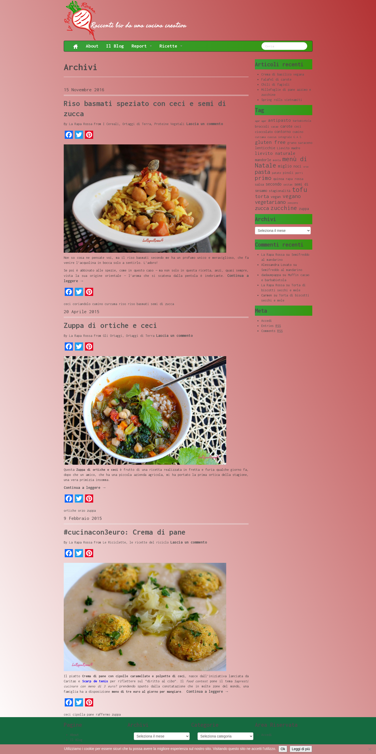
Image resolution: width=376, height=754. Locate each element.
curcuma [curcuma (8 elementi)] (260, 137)
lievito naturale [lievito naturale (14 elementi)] (275, 153)
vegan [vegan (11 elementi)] (276, 196)
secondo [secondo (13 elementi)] (274, 184)
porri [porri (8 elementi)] (299, 172)
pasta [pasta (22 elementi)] (262, 172)
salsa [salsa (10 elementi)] (259, 184)
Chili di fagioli (275, 84)
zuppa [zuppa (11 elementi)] (304, 208)
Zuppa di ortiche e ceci (110, 325)
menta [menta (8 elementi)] (277, 160)
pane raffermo (98, 714)
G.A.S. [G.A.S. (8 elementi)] (298, 137)
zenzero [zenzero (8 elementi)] (292, 202)
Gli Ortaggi (112, 336)
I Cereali (111, 124)
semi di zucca (162, 304)
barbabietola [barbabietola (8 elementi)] (302, 120)
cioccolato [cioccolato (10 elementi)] (264, 132)
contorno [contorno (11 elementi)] (282, 131)
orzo (81, 510)
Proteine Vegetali (169, 124)
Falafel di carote (276, 79)
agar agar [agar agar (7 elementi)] (260, 120)
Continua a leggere (85, 487)
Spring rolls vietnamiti (281, 100)
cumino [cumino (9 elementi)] (297, 132)
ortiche (70, 510)
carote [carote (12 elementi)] (286, 126)
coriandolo (81, 304)
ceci (67, 304)
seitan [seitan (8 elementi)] (287, 184)
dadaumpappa (271, 275)
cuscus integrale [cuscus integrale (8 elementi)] (279, 137)
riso (122, 304)
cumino (97, 304)
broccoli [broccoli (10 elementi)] (262, 126)
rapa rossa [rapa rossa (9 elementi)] (294, 179)
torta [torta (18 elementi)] (262, 196)
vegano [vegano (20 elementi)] (292, 196)
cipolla (79, 714)
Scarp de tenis (95, 681)
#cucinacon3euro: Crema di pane (125, 532)
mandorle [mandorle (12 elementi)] (263, 159)
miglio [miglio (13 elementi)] (285, 165)
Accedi (266, 321)
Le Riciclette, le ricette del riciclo (136, 542)
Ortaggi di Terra (136, 124)
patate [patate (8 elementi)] (276, 172)
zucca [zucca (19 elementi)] (262, 208)
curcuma (111, 304)
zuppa (91, 510)
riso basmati (138, 304)
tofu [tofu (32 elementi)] (299, 189)
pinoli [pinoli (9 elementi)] (288, 173)
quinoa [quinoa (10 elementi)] (278, 179)
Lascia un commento (204, 124)
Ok (283, 749)
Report (142, 46)
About (92, 46)
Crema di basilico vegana (282, 74)
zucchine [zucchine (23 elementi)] (284, 207)
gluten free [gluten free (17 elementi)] (270, 142)
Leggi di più (301, 749)
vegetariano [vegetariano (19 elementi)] (270, 202)
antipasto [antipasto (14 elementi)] (279, 120)
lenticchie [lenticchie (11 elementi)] (265, 148)
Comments (272, 331)
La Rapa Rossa (80, 124)
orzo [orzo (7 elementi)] (305, 166)
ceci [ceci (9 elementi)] (297, 126)
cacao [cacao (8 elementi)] (275, 126)
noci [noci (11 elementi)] (297, 166)
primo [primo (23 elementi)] (263, 177)
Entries (271, 326)
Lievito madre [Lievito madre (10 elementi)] (288, 148)
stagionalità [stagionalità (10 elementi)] (279, 191)
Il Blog (115, 46)
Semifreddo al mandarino (281, 270)
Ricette (170, 46)
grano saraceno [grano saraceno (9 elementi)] (299, 143)
